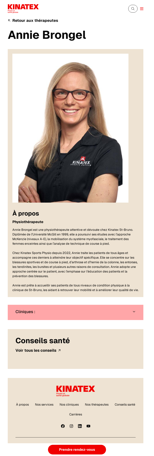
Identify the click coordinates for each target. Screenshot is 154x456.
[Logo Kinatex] (23, 8)
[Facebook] (62, 426)
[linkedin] (79, 426)
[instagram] (71, 426)
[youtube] (88, 426)
